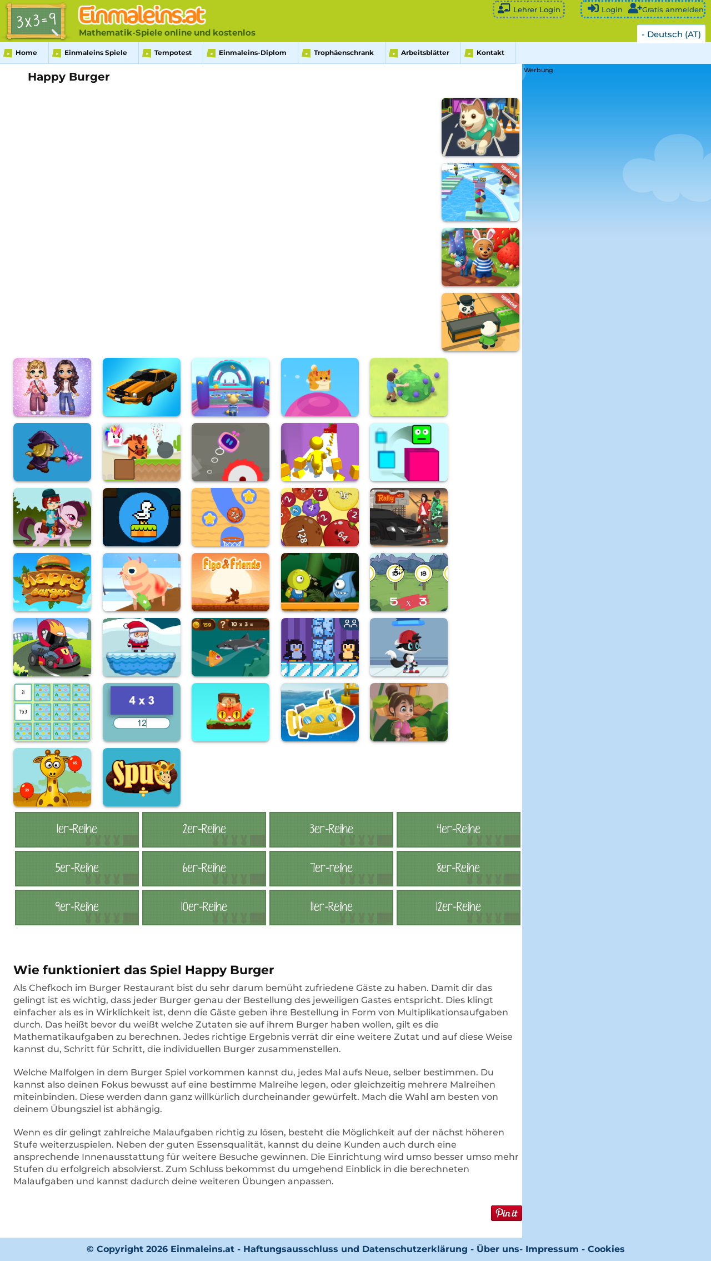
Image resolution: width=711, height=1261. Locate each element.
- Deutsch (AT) (671, 34)
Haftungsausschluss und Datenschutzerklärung (355, 1249)
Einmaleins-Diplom (253, 52)
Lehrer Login (528, 8)
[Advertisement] (607, 243)
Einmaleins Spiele (95, 52)
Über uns (498, 1249)
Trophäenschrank (344, 52)
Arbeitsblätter (425, 52)
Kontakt (490, 52)
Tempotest (173, 52)
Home (26, 52)
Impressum (552, 1249)
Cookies (606, 1249)
